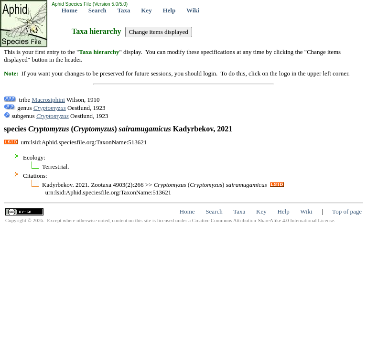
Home (69, 10)
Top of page (347, 211)
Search (97, 10)
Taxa (124, 10)
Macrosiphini (48, 99)
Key (146, 10)
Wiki (192, 10)
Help (168, 10)
